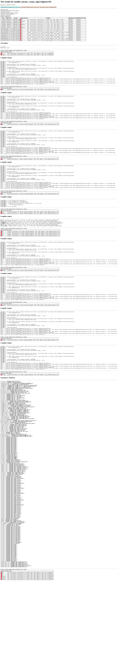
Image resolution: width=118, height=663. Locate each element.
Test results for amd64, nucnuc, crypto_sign (30, 7)
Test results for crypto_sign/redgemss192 (47, 7)
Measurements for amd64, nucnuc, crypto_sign (10, 7)
